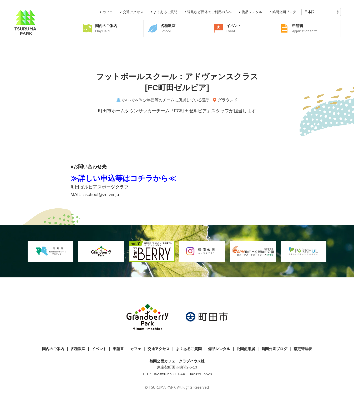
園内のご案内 (53, 349)
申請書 (118, 349)
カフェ (135, 349)
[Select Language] (321, 12)
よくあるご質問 (189, 349)
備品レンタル (219, 349)
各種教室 (77, 349)
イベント (99, 349)
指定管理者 (303, 349)
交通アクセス (159, 349)
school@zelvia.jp (102, 194)
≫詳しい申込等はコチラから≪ (123, 178)
